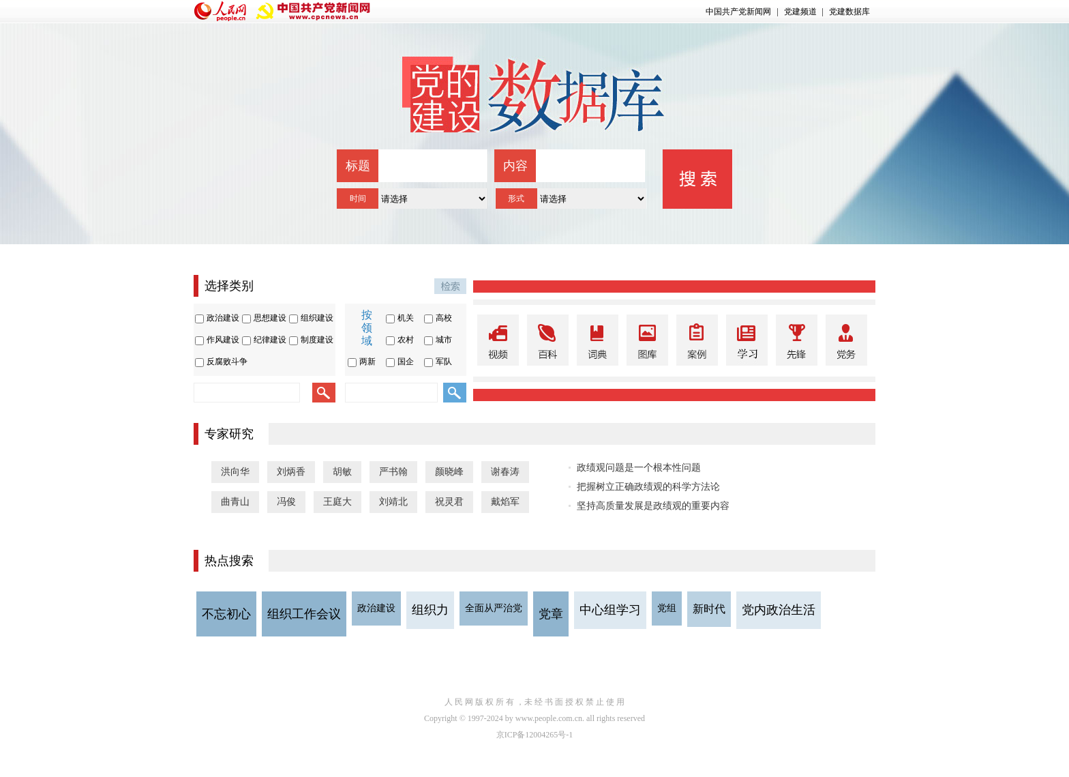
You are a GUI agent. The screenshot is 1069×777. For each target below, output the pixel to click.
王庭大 (337, 502)
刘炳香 (291, 472)
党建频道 (800, 11)
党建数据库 (849, 11)
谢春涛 (505, 472)
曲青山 (235, 502)
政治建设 (376, 608)
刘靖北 (393, 502)
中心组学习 (610, 610)
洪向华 (235, 472)
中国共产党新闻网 (738, 11)
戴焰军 (505, 502)
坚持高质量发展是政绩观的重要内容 (653, 506)
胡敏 (342, 472)
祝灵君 (449, 502)
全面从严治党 (493, 608)
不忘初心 (226, 614)
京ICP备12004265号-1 (534, 734)
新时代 (709, 609)
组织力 (430, 610)
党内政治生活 (778, 610)
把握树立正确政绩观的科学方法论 (648, 487)
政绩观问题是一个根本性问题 (639, 468)
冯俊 (286, 502)
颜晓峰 (449, 472)
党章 (551, 614)
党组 (666, 608)
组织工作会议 (304, 614)
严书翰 (393, 472)
